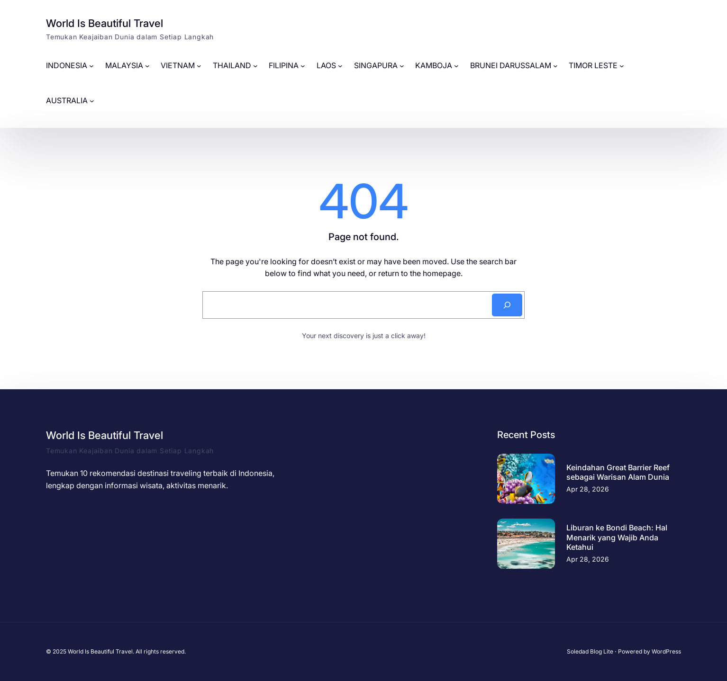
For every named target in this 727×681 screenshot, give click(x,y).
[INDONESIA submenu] (91, 65)
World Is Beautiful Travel (104, 23)
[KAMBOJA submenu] (456, 65)
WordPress (666, 651)
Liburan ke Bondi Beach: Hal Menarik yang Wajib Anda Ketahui (616, 537)
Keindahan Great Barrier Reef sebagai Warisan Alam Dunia (618, 472)
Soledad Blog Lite (590, 651)
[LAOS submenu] (340, 65)
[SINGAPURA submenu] (402, 65)
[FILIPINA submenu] (302, 65)
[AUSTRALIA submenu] (92, 101)
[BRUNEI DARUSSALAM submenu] (555, 65)
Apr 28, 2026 (587, 489)
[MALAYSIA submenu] (147, 65)
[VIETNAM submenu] (199, 65)
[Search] (507, 305)
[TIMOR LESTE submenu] (621, 65)
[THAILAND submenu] (255, 65)
